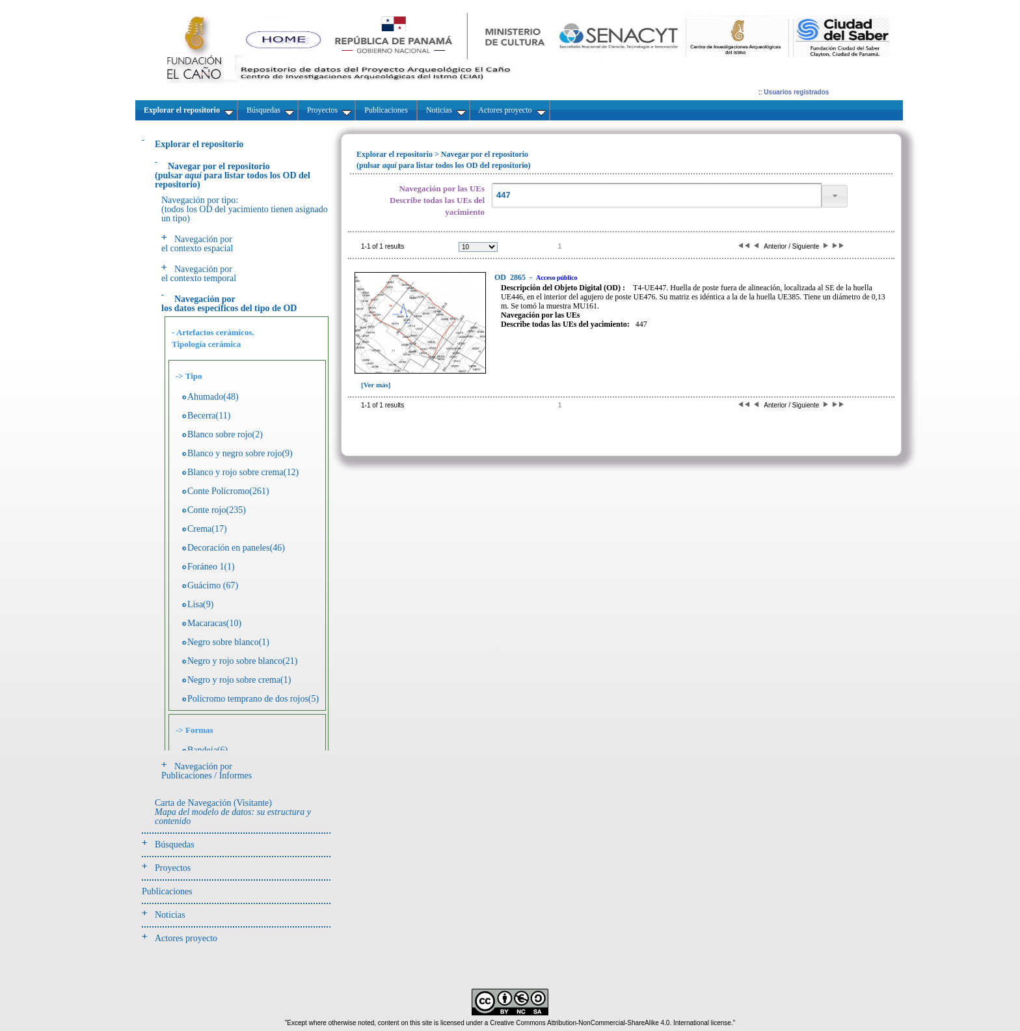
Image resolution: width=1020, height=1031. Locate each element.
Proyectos (173, 868)
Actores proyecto (186, 938)
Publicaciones (167, 891)
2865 (511, 277)
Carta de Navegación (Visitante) (233, 812)
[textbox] (656, 195)
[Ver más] (376, 385)
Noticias (170, 915)
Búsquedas (175, 844)
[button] (835, 196)
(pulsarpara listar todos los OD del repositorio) (232, 175)
